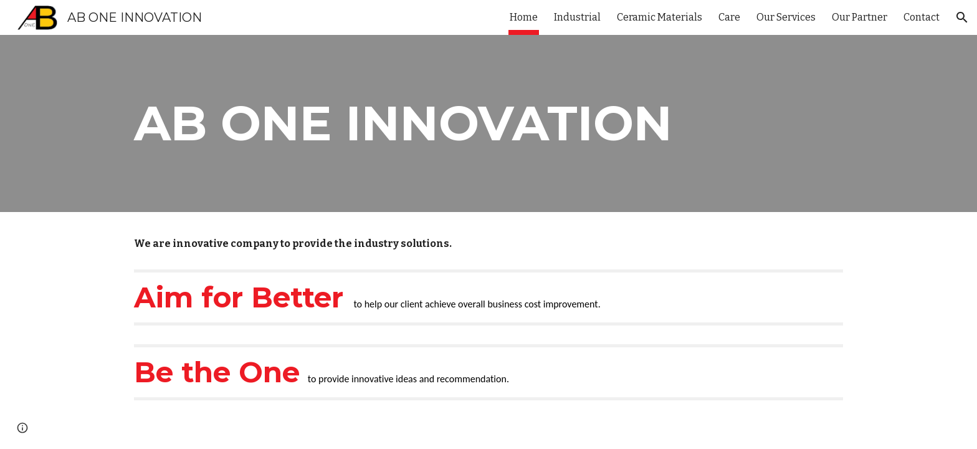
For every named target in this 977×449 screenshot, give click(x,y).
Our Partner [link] (859, 17)
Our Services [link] (786, 17)
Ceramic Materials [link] (659, 17)
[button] (962, 17)
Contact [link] (921, 17)
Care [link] (729, 17)
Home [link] (524, 17)
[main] (427, 123)
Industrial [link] (577, 17)
